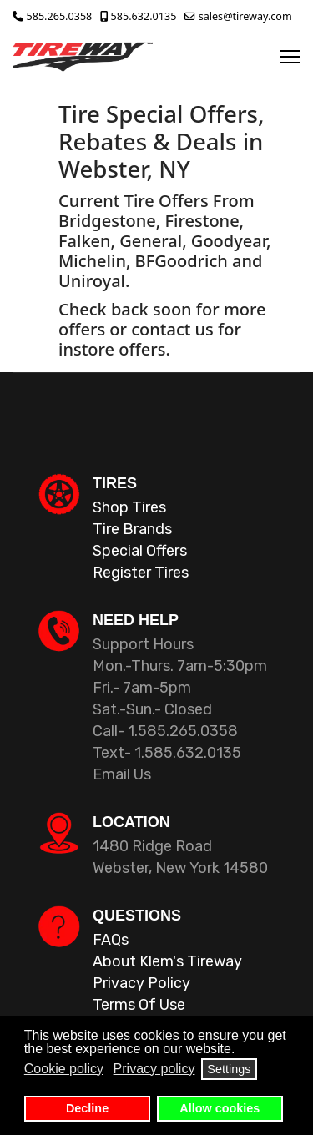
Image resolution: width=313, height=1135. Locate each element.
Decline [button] (87, 1108)
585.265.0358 (60, 16)
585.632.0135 (144, 16)
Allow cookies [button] (219, 1108)
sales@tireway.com (245, 16)
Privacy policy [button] (154, 1069)
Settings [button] (228, 1069)
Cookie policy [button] (63, 1069)
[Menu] (290, 57)
